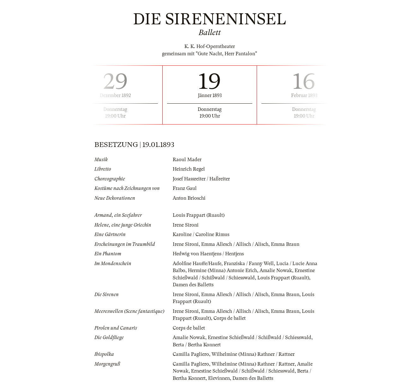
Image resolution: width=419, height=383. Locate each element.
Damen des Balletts (193, 285)
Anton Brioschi (189, 198)
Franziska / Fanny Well (249, 263)
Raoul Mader (187, 159)
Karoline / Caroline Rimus (201, 234)
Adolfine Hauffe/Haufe (197, 263)
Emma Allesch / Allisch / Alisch (234, 244)
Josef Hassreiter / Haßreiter (201, 179)
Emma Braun (285, 244)
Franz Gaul (185, 188)
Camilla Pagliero (191, 354)
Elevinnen (219, 378)
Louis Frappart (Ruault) (198, 215)
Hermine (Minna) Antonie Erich (222, 270)
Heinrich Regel (189, 169)
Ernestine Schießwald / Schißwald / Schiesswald (259, 337)
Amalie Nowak (276, 270)
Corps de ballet (229, 318)
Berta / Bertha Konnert (197, 345)
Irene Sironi (186, 225)
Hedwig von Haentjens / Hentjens (208, 254)
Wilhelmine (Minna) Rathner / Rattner (253, 354)
